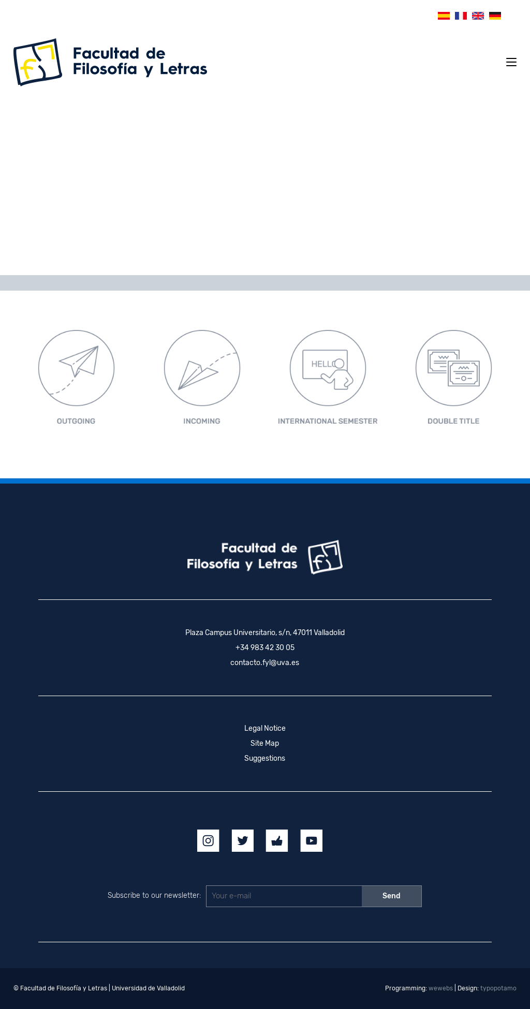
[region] (265, 184)
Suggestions (264, 758)
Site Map (265, 743)
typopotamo (498, 988)
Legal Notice (265, 728)
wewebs (441, 988)
